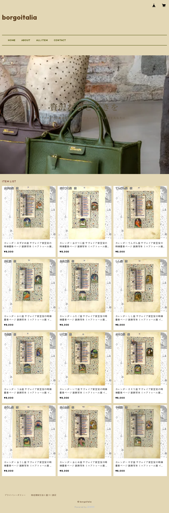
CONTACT (60, 40)
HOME (12, 40)
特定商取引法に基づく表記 (43, 495)
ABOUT (25, 40)
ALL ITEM (42, 40)
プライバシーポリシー (15, 495)
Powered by (85, 507)
